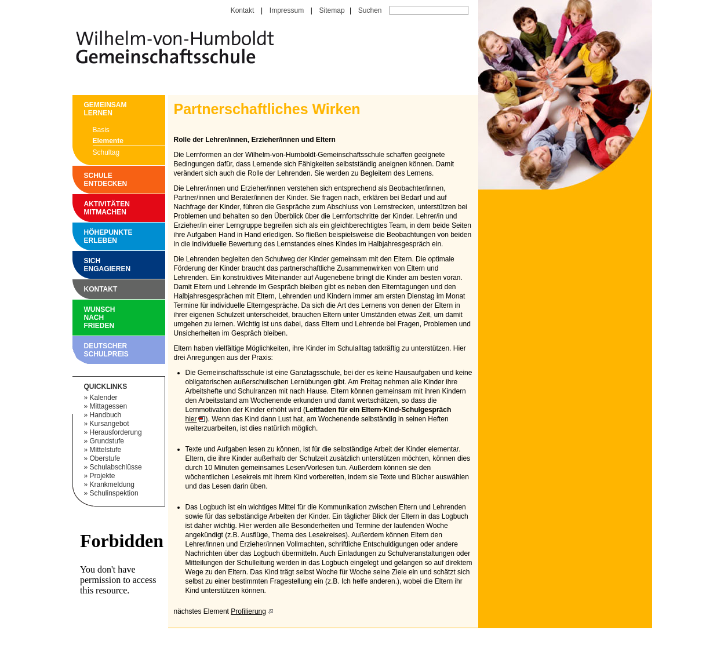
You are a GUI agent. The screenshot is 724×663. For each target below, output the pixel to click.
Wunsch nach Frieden (87, 317)
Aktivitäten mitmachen (87, 208)
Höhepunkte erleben (87, 236)
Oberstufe (105, 458)
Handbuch (106, 415)
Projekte (102, 476)
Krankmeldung (112, 484)
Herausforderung (116, 432)
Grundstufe (107, 441)
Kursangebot (109, 424)
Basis (101, 130)
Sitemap (332, 10)
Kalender (104, 398)
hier (191, 419)
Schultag (106, 152)
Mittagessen (109, 406)
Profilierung (248, 611)
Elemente (108, 141)
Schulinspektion (114, 493)
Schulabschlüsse (116, 467)
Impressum (287, 10)
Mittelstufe (106, 450)
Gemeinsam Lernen (87, 109)
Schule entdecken (87, 180)
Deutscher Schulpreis (87, 350)
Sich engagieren (87, 265)
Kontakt (242, 10)
